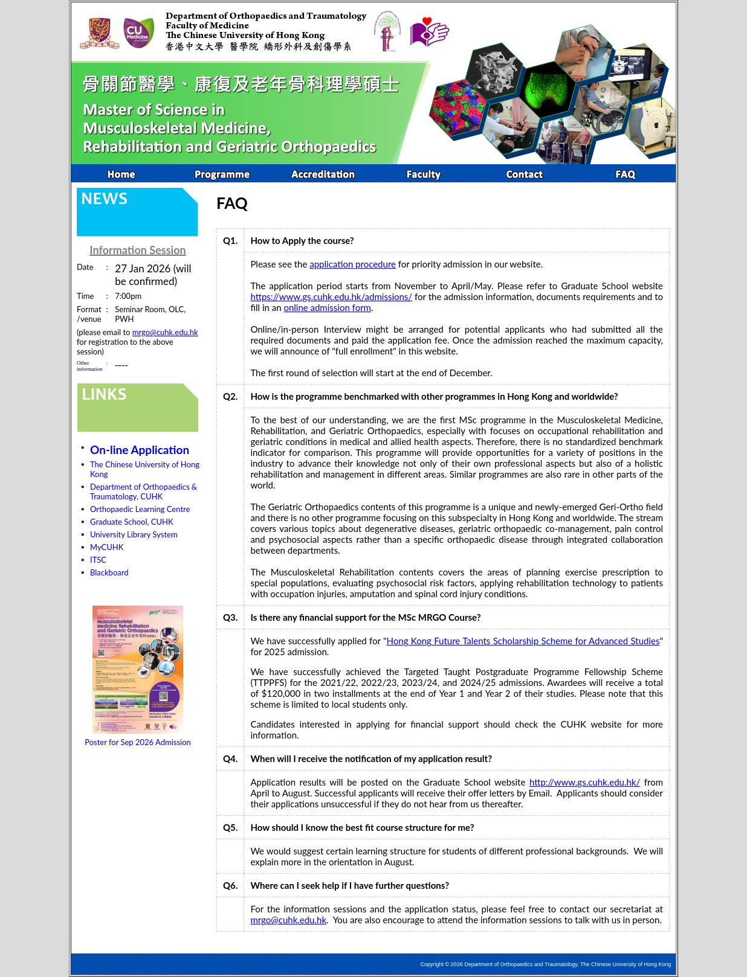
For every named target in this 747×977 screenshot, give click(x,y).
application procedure (352, 263)
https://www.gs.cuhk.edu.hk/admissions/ (331, 296)
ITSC (98, 560)
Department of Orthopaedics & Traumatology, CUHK (143, 491)
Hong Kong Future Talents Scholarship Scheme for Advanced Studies (523, 640)
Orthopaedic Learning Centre (140, 509)
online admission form (327, 307)
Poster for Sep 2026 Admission (138, 742)
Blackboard (109, 572)
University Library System (134, 534)
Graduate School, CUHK (131, 522)
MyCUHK (106, 547)
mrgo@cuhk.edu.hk (165, 332)
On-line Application (139, 449)
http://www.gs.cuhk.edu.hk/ (584, 782)
